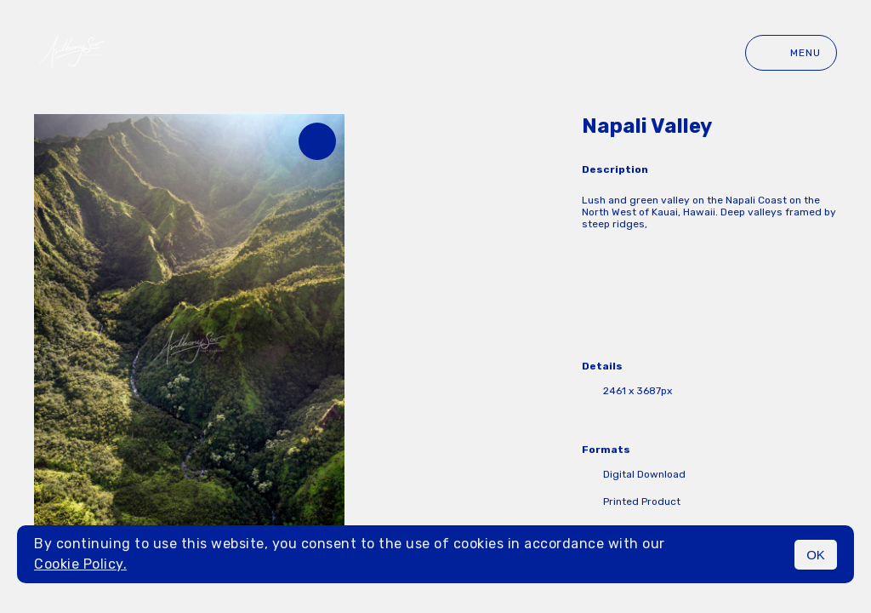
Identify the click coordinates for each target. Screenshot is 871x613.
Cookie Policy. (80, 564)
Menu (791, 53)
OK (815, 554)
